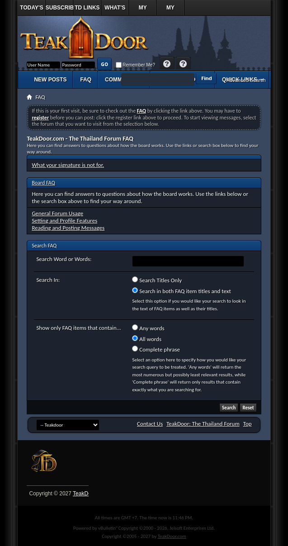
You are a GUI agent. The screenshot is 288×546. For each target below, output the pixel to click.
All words (146, 338)
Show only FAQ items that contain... (78, 327)
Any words (148, 328)
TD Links (87, 8)
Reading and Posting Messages (68, 227)
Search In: (48, 279)
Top (247, 423)
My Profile (170, 10)
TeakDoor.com (172, 536)
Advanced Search (246, 80)
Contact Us (150, 423)
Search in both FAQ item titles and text (181, 290)
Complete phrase (156, 349)
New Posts (50, 79)
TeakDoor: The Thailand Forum (203, 423)
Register (183, 64)
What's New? (114, 10)
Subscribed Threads (59, 10)
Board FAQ (43, 183)
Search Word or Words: (63, 259)
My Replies (142, 10)
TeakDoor (84, 493)
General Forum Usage (57, 213)
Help (167, 64)
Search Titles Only (157, 280)
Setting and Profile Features (64, 220)
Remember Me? (135, 64)
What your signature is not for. (68, 164)
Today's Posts (31, 10)
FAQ (85, 79)
